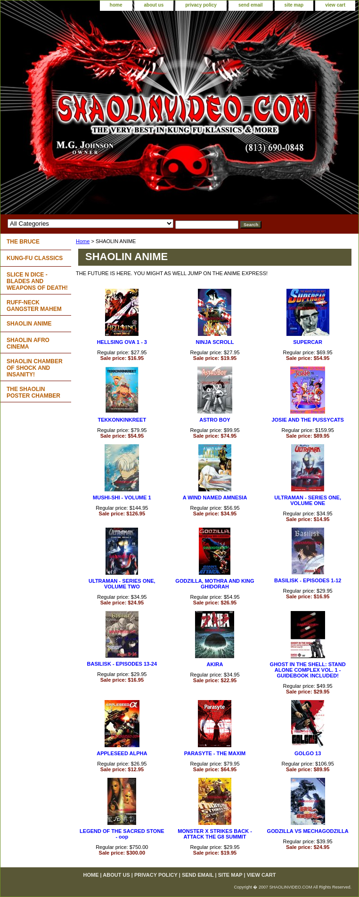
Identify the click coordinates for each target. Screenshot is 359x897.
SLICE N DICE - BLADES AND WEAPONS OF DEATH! (37, 281)
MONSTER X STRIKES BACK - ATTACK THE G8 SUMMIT (215, 834)
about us (154, 5)
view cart (335, 5)
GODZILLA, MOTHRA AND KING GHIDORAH (214, 583)
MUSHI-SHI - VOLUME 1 (122, 497)
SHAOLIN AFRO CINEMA (28, 343)
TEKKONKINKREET (122, 420)
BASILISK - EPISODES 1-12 (307, 580)
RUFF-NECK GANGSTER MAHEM (34, 305)
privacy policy (201, 5)
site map (294, 5)
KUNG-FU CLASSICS (35, 258)
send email (250, 5)
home (116, 5)
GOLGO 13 (307, 753)
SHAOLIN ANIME (29, 323)
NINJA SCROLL (215, 342)
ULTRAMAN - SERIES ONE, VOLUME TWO (122, 583)
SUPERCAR (307, 342)
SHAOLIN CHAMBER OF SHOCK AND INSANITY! (35, 368)
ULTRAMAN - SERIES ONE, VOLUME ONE (307, 500)
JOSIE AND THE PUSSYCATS (307, 420)
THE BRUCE (23, 241)
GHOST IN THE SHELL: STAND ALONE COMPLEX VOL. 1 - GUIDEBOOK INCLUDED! (308, 669)
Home (83, 241)
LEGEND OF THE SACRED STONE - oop (122, 834)
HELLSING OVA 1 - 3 (122, 342)
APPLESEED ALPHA (122, 753)
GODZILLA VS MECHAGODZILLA (308, 831)
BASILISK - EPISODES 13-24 (122, 664)
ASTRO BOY (214, 420)
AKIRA (215, 664)
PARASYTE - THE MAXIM (215, 753)
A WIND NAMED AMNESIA (215, 497)
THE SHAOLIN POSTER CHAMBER (33, 392)
